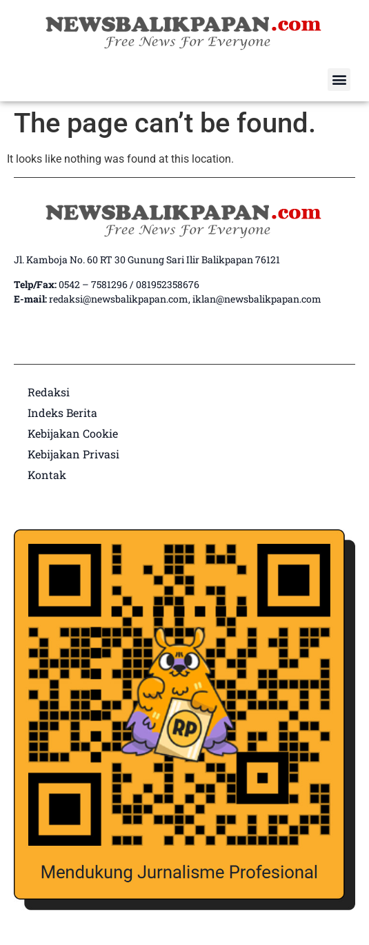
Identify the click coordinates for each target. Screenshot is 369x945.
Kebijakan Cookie (73, 433)
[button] (339, 79)
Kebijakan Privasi (73, 454)
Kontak (47, 474)
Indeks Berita (62, 412)
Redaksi (49, 392)
